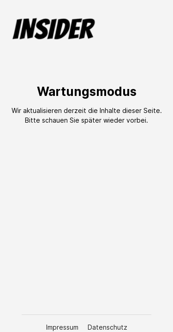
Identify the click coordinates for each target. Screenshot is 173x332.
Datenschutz (107, 327)
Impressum (63, 327)
